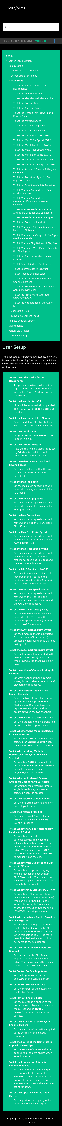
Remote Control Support (22, 320)
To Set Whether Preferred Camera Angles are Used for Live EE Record (32, 211)
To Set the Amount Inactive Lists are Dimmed (30, 949)
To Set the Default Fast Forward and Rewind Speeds (29, 463)
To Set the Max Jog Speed (27, 120)
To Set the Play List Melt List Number (30, 418)
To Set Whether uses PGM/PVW (35, 243)
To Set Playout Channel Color (29, 273)
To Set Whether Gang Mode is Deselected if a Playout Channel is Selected (32, 201)
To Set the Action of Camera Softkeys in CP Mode (31, 672)
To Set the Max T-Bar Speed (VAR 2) (32, 140)
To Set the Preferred (29, 222)
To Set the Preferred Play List (25, 811)
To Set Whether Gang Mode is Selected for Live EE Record (31, 732)
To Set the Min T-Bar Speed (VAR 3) (32, 154)
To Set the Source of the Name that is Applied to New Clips (34, 288)
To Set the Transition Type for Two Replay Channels (28, 692)
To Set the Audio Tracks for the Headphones (26, 379)
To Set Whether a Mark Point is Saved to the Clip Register (32, 918)
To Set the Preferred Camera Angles (33, 217)
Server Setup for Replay (24, 75)
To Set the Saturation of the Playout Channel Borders (29, 1023)
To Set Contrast (30, 268)
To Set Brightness (32, 264)
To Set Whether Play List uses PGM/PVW (32, 889)
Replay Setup (26, 40)
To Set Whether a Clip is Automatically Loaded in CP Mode (34, 229)
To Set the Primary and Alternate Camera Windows (31, 296)
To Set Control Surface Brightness (28, 971)
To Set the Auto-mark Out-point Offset (34, 164)
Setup (14, 40)
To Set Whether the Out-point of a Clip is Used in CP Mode (31, 864)
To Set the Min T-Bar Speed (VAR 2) (32, 145)
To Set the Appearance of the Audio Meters (29, 1094)
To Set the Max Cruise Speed (29, 130)
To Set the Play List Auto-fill (25, 401)
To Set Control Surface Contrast (27, 984)
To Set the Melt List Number (33, 98)
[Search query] (31, 27)
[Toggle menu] (54, 8)
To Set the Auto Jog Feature (28, 108)
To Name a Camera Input (25, 315)
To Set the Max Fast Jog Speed (29, 125)
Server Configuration (20, 60)
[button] (5, 55)
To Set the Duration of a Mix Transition (34, 185)
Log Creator (19, 330)
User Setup (40, 40)
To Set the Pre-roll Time (26, 103)
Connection (26, 70)
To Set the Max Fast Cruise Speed (31, 135)
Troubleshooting (18, 335)
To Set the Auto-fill (28, 93)
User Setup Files (20, 310)
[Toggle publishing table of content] (57, 41)
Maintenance (16, 325)
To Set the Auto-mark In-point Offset (33, 159)
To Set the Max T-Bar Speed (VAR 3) (32, 149)
